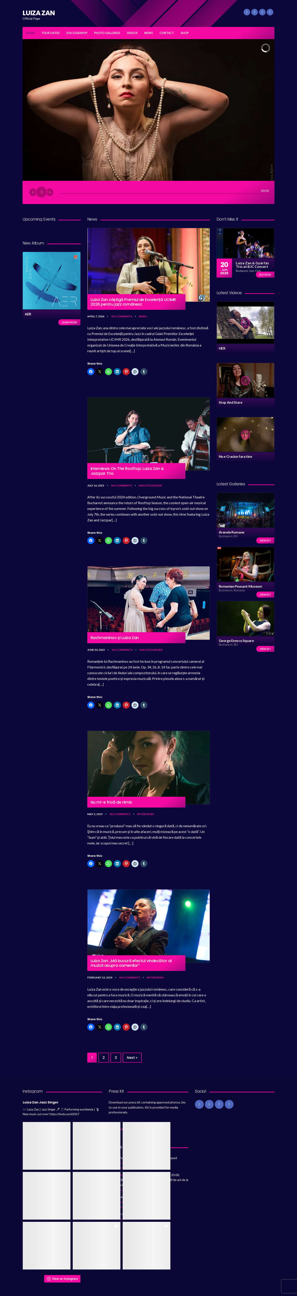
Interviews (145, 814)
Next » (132, 1057)
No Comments (121, 316)
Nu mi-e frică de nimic (111, 802)
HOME (30, 33)
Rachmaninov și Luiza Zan (115, 637)
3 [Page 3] (116, 1057)
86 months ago (117, 1218)
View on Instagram (62, 1279)
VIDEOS (132, 33)
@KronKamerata (125, 1175)
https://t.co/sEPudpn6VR (147, 1214)
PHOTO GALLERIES (107, 33)
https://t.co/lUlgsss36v (125, 1202)
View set (265, 540)
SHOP (185, 33)
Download (116, 1129)
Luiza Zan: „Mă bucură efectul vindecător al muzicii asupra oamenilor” (131, 963)
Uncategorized (150, 485)
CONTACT (167, 33)
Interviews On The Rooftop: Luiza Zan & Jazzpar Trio (127, 471)
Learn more (69, 322)
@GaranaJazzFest (144, 1197)
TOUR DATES (50, 33)
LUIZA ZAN (39, 13)
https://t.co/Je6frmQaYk (126, 1163)
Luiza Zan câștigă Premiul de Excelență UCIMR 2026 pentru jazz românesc (133, 302)
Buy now (265, 274)
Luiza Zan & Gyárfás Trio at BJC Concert (252, 265)
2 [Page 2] (104, 1057)
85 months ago (117, 1189)
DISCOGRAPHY (77, 33)
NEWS (148, 33)
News (143, 316)
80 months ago (117, 1167)
